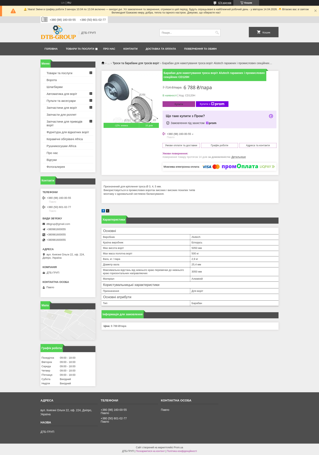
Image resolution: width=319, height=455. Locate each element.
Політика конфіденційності (182, 451)
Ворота (52, 80)
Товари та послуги (80, 48)
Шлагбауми (55, 87)
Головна (51, 48)
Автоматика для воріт (62, 94)
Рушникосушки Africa (61, 146)
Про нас (109, 48)
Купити (179, 104)
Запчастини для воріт (62, 107)
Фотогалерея (56, 166)
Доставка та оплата (161, 48)
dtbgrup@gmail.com (58, 223)
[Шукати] (217, 32)
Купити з (212, 104)
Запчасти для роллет (61, 114)
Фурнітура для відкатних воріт (68, 132)
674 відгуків (224, 2)
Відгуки (52, 160)
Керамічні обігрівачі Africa (65, 139)
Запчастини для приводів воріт (64, 123)
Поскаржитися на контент (150, 451)
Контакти (130, 48)
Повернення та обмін (200, 48)
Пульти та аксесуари (61, 100)
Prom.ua (178, 447)
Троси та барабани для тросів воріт (136, 63)
